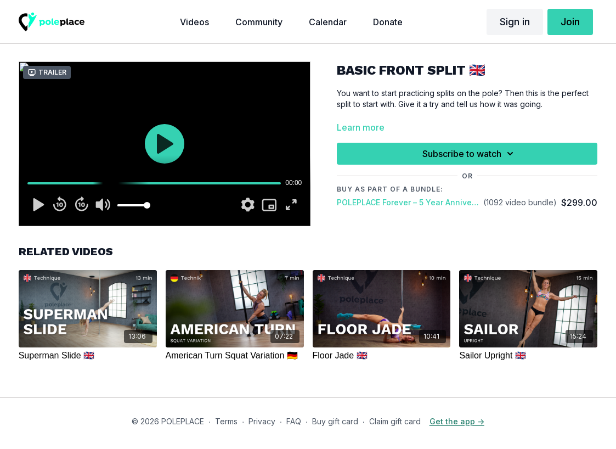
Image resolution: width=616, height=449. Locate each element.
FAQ (293, 421)
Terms (226, 421)
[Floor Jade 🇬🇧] (382, 355)
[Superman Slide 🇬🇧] (88, 355)
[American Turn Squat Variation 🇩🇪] (235, 355)
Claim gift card (395, 421)
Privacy (261, 421)
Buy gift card (335, 421)
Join (570, 21)
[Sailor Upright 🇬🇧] (528, 355)
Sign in (515, 21)
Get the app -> (456, 421)
